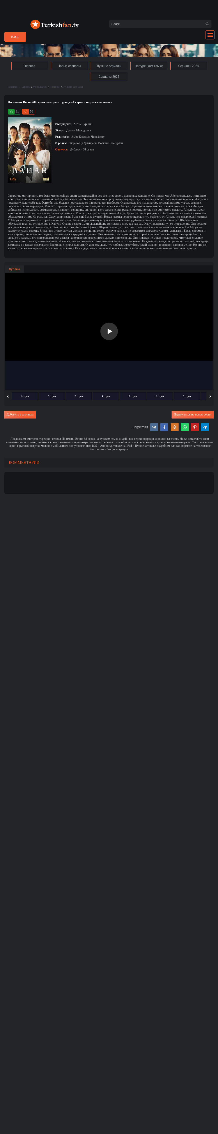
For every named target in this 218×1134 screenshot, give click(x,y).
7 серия (187, 396)
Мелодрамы (40, 86)
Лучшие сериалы (72, 86)
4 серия (106, 396)
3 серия (79, 396)
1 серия (25, 396)
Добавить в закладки (20, 414)
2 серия (52, 396)
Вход (15, 37)
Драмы (26, 86)
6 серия (160, 396)
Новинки (54, 86)
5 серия (133, 396)
